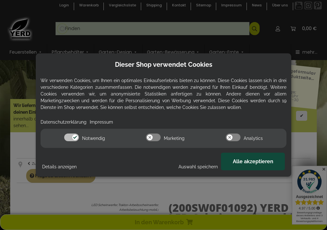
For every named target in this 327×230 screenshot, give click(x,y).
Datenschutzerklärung (64, 122)
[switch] (71, 137)
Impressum (101, 122)
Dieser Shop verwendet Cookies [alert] (163, 64)
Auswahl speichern (198, 166)
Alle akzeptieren (253, 161)
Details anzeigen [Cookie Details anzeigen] (59, 166)
